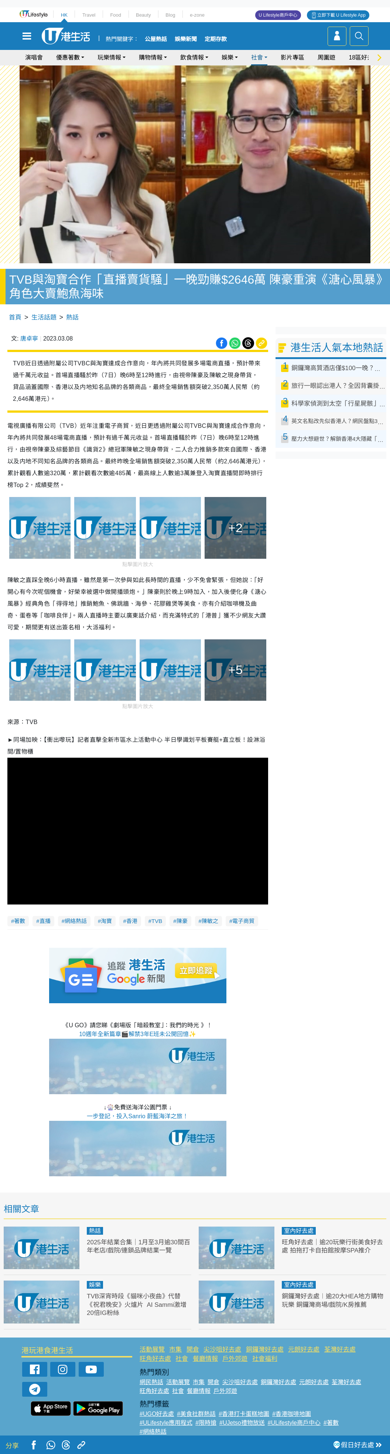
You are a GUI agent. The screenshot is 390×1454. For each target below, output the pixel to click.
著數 (19, 921)
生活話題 (44, 317)
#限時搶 (205, 1423)
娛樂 (227, 57)
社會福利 (264, 1358)
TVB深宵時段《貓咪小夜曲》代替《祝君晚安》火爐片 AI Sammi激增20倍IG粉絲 (137, 1304)
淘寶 (106, 921)
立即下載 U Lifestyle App (341, 15)
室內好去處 (299, 1231)
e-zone (197, 15)
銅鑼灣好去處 (265, 1349)
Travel (89, 15)
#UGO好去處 (157, 1414)
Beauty (143, 15)
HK (64, 15)
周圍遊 (326, 57)
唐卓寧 (29, 338)
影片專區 (292, 57)
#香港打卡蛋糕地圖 (244, 1414)
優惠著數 (68, 57)
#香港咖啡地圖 (291, 1414)
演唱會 (34, 57)
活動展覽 (152, 1349)
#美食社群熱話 (196, 1414)
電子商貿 (243, 921)
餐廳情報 (205, 1358)
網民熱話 (151, 1382)
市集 (175, 1349)
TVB (156, 921)
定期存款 (216, 39)
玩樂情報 (109, 57)
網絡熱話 (76, 921)
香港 (131, 921)
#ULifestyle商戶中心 (294, 1423)
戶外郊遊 (234, 1358)
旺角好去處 (155, 1358)
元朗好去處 (303, 1349)
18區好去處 (364, 57)
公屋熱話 (156, 39)
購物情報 (150, 57)
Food (115, 15)
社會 (257, 57)
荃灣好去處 (340, 1349)
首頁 (15, 317)
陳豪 (182, 921)
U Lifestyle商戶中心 (278, 15)
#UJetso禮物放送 (242, 1423)
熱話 (72, 317)
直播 (45, 921)
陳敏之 (210, 921)
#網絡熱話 (153, 1431)
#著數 (331, 1423)
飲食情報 (192, 57)
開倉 (193, 1349)
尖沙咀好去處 (222, 1349)
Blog (170, 15)
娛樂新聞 (186, 39)
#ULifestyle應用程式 (166, 1423)
